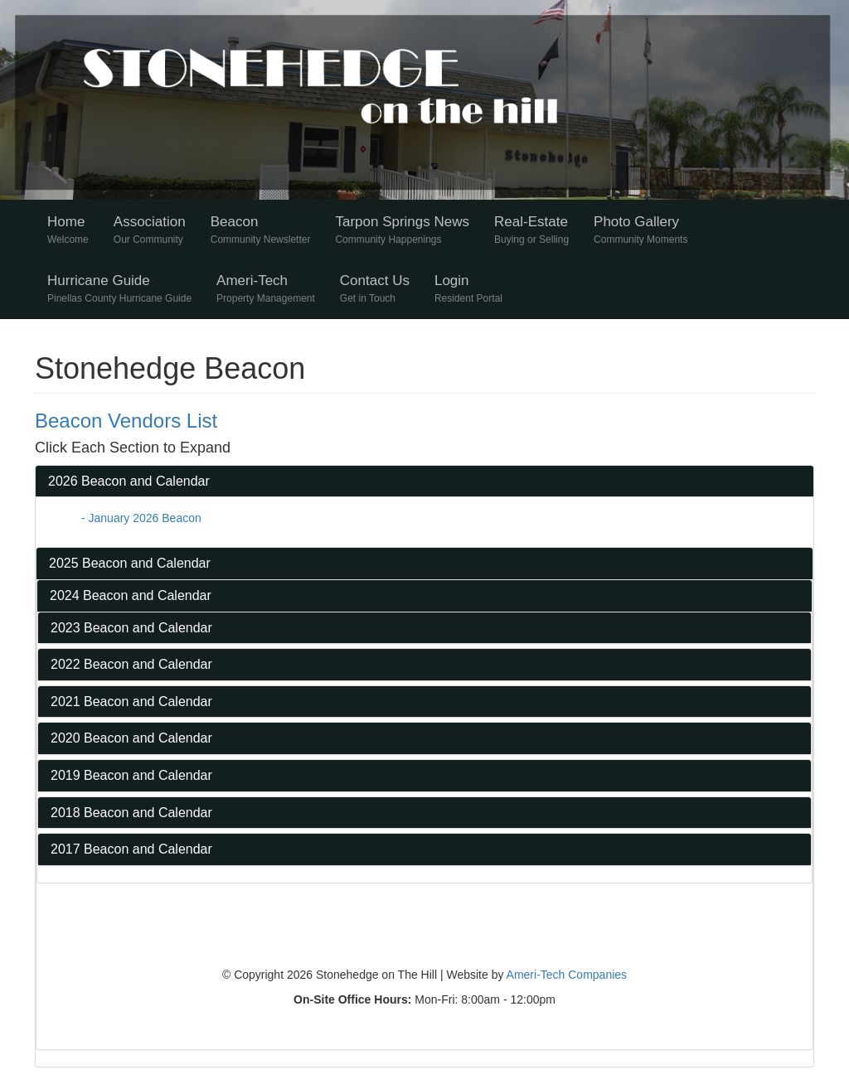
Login (468, 288)
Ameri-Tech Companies (567, 974)
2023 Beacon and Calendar (131, 628)
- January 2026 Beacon (141, 518)
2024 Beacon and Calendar (130, 595)
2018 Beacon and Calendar (131, 813)
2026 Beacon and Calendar (129, 481)
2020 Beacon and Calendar (131, 738)
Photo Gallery (640, 229)
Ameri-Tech (265, 288)
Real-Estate (531, 229)
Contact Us (375, 288)
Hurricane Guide (119, 288)
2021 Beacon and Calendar (131, 701)
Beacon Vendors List (126, 420)
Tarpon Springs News (402, 229)
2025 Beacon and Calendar (130, 563)
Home (68, 229)
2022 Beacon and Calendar (131, 664)
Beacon (261, 229)
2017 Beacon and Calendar (131, 849)
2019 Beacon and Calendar (131, 775)
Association (150, 229)
